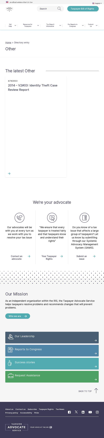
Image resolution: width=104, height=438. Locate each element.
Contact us (21, 409)
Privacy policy (11, 412)
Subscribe (33, 409)
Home (8, 42)
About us (9, 409)
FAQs (37, 412)
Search (50, 8)
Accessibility (26, 412)
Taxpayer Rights (47, 409)
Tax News (61, 409)
